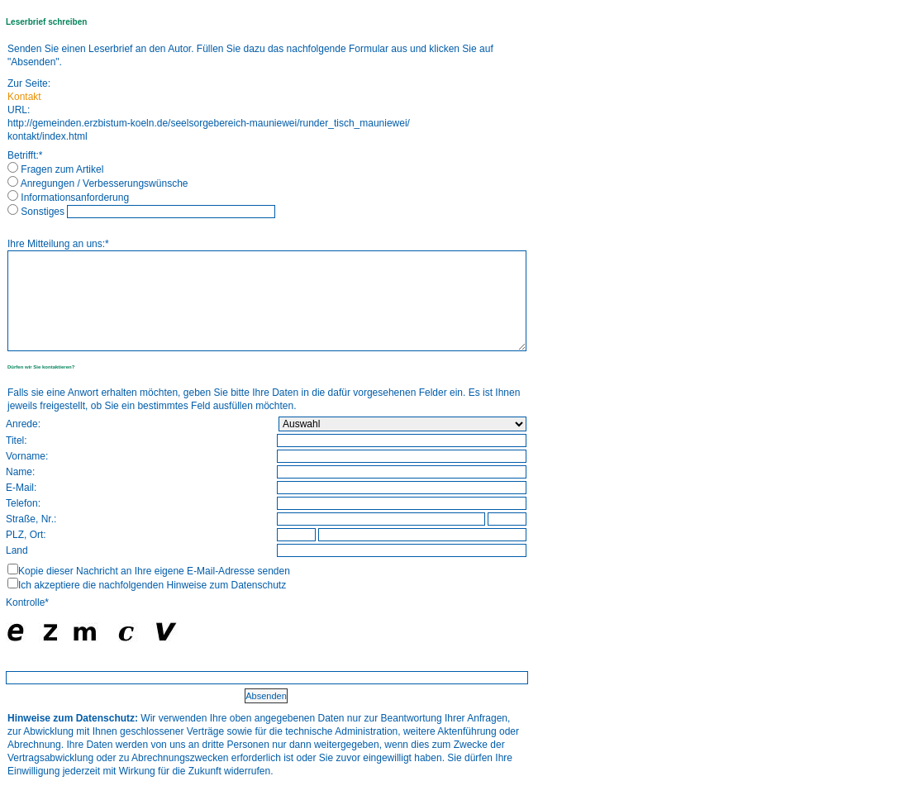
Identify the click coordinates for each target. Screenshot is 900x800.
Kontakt (24, 96)
